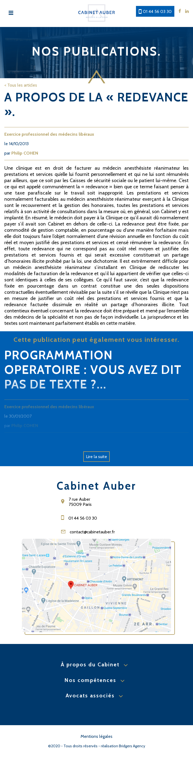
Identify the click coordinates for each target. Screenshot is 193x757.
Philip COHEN (24, 153)
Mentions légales (96, 736)
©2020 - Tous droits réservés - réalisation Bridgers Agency (96, 746)
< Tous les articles (20, 85)
